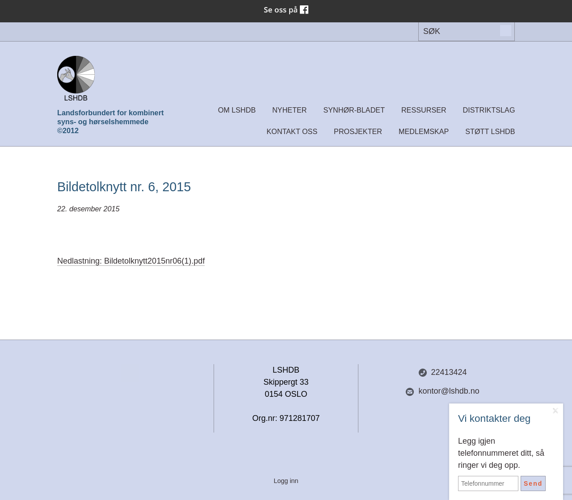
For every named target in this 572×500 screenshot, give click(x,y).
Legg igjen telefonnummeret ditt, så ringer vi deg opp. (501, 453)
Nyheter (289, 110)
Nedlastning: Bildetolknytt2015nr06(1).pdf (131, 260)
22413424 (442, 372)
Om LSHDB (237, 110)
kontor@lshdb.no (442, 391)
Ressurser (423, 110)
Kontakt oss (292, 131)
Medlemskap (424, 131)
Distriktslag (489, 110)
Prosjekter (358, 131)
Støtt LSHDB (490, 131)
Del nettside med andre (130, 373)
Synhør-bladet (354, 110)
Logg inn (285, 480)
